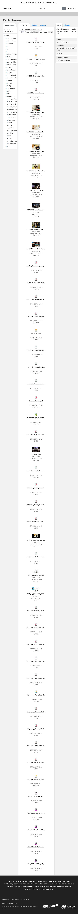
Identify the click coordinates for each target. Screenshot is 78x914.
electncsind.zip (36, 333)
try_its (10, 138)
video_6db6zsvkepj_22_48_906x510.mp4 (41, 830)
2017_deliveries (14, 104)
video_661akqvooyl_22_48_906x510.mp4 (41, 864)
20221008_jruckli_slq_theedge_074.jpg (40, 132)
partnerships (11, 62)
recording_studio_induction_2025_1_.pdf (41, 505)
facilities (10, 44)
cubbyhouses (13, 109)
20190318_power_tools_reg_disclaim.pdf (41, 93)
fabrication (11, 41)
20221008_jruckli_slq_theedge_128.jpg (40, 171)
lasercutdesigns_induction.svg (37, 417)
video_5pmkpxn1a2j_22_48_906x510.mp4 (41, 796)
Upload (34, 25)
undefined (11, 88)
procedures (11, 65)
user (8, 91)
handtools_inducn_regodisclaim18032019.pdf (42, 384)
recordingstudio (13, 78)
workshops (11, 96)
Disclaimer (15, 899)
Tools (70, 8)
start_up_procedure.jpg (36, 575)
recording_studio (16, 117)
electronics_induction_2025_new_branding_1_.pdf (44, 350)
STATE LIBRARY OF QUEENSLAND (39, 3)
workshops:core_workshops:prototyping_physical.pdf (67, 31)
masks (10, 125)
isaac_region (12, 54)
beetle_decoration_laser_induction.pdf (40, 266)
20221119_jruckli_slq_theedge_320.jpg (40, 249)
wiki (8, 94)
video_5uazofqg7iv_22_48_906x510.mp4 (41, 813)
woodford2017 (14, 144)
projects (10, 67)
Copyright (5, 899)
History (67, 25)
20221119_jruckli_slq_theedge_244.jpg (40, 229)
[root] (7, 36)
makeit (9, 57)
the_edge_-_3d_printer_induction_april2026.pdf (43, 678)
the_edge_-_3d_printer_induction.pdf (39, 627)
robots (9, 80)
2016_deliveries (14, 101)
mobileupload (12, 59)
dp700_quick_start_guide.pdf (37, 282)
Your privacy (24, 899)
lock (10, 123)
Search (43, 25)
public (9, 72)
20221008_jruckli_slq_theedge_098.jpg (40, 151)
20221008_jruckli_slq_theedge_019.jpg (40, 112)
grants (9, 49)
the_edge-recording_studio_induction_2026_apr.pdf (45, 610)
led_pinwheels (13, 120)
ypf (8, 146)
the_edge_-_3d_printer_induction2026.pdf (41, 644)
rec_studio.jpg (36, 454)
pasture (11, 128)
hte (8, 51)
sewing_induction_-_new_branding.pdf (40, 521)
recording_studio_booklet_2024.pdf (39, 471)
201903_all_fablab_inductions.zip (38, 59)
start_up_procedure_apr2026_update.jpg (41, 594)
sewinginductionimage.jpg (36, 540)
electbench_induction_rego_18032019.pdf (41, 316)
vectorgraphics (14, 141)
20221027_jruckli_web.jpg (36, 210)
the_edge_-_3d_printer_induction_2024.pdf (42, 661)
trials (10, 136)
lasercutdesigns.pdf (36, 401)
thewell (10, 83)
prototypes (11, 70)
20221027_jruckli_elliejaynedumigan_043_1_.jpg (43, 190)
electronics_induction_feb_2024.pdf (39, 367)
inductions (12, 115)
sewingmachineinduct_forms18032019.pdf (41, 557)
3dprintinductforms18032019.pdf (38, 42)
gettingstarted (14, 112)
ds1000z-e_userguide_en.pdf (37, 299)
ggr (8, 46)
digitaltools (11, 38)
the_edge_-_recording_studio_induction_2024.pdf (44, 745)
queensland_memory (15, 75)
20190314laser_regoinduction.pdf (38, 76)
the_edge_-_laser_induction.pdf (38, 712)
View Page (7, 14)
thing (9, 86)
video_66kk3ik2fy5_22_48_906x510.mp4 (41, 847)
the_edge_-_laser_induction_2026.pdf (40, 729)
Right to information (9, 903)
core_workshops (14, 107)
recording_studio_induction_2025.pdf (40, 488)
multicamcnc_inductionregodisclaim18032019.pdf (44, 434)
